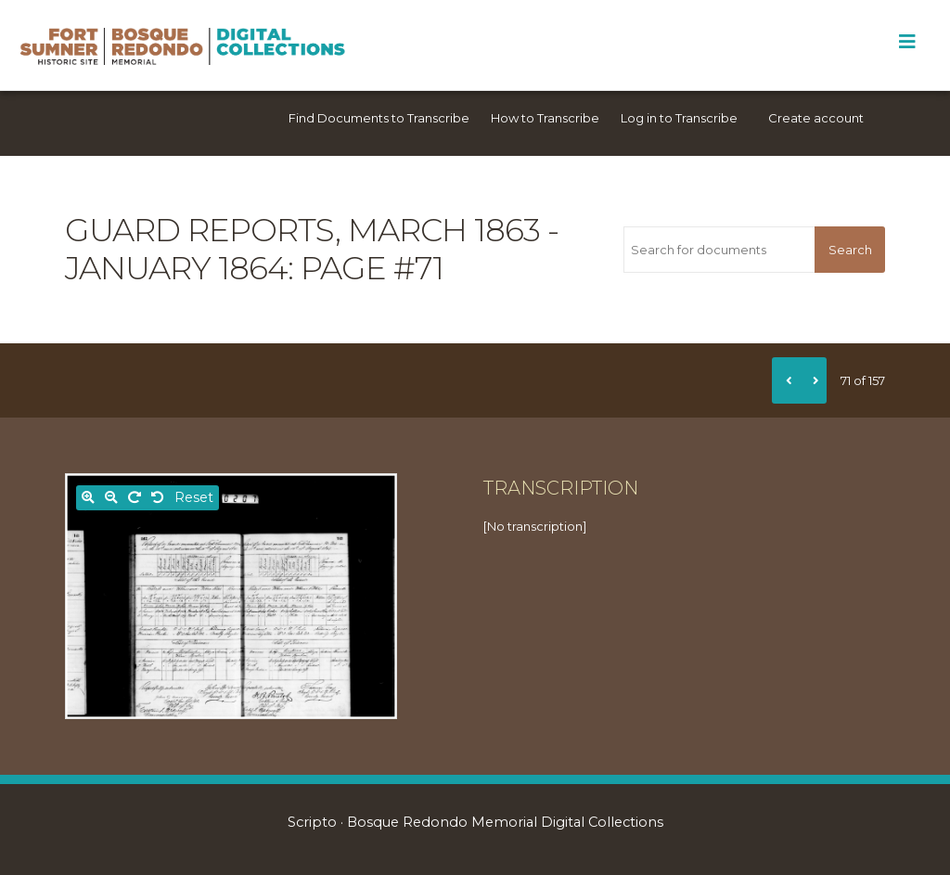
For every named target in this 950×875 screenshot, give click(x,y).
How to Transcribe (545, 117)
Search (850, 249)
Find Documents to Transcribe (379, 117)
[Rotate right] (134, 497)
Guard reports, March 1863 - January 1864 (311, 249)
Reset (193, 497)
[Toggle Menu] (907, 41)
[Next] (813, 380)
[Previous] (786, 380)
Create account (816, 117)
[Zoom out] (111, 497)
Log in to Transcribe (679, 117)
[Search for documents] (719, 249)
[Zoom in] (88, 497)
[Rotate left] (158, 497)
